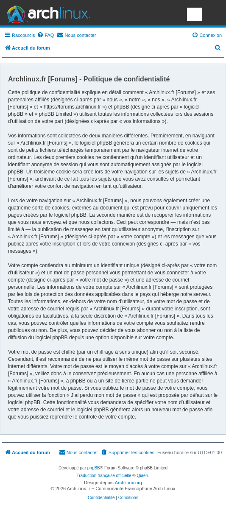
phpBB (93, 468)
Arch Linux (46, 12)
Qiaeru (143, 475)
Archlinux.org (128, 482)
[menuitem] (45, 35)
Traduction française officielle (104, 475)
